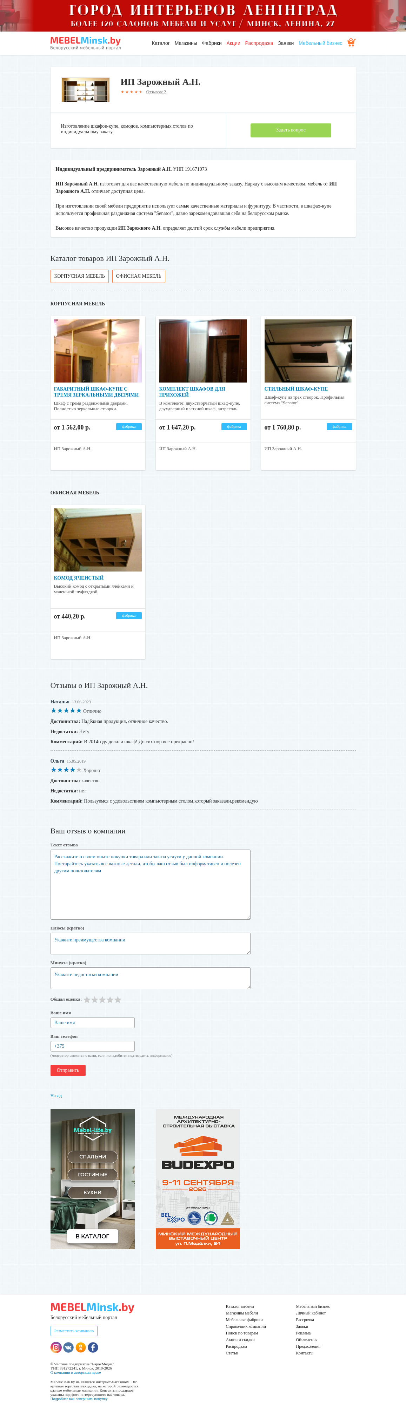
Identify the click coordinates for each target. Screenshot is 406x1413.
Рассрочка (305, 1319)
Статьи (232, 1353)
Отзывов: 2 (156, 91)
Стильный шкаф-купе (296, 389)
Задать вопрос (291, 130)
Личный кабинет (311, 1313)
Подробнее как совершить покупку (79, 1399)
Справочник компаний (246, 1326)
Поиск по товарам (242, 1333)
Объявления (307, 1339)
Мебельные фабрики (244, 1319)
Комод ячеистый (79, 578)
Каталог (161, 43)
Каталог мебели (240, 1306)
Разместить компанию (74, 1331)
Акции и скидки (240, 1339)
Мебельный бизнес (320, 43)
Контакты (305, 1353)
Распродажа (259, 43)
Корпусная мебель (79, 276)
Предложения (308, 1346)
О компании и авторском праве (76, 1372)
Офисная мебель (138, 276)
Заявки (286, 43)
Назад (56, 1095)
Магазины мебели (242, 1313)
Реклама (303, 1333)
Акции (233, 43)
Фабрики (212, 43)
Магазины (186, 43)
